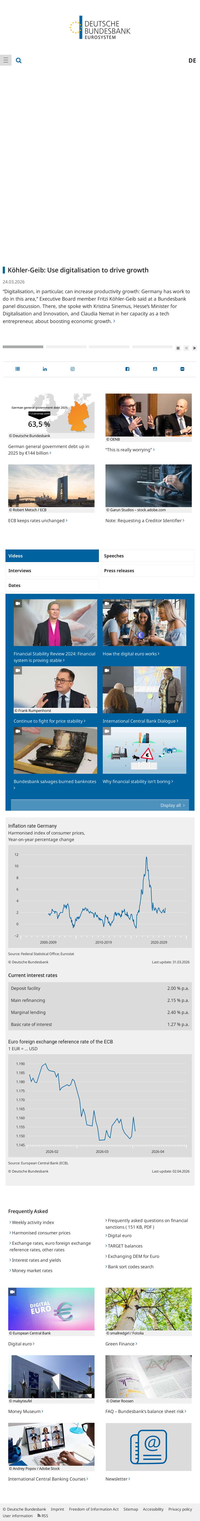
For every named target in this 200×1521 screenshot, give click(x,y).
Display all (171, 805)
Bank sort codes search (129, 1267)
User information (18, 1515)
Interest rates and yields (35, 1260)
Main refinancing (28, 1000)
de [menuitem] (192, 60)
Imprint (57, 1509)
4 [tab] (152, 346)
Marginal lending (28, 1012)
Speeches (114, 556)
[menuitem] (6, 60)
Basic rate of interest (31, 1024)
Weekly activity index (32, 1222)
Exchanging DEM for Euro (132, 1256)
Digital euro (118, 1235)
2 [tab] (66, 346)
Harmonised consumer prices (40, 1233)
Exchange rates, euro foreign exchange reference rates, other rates (50, 1246)
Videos (15, 556)
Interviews (19, 571)
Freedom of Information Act (94, 1509)
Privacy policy (180, 1509)
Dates (14, 585)
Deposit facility (25, 988)
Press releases (119, 571)
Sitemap (131, 1509)
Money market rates (31, 1270)
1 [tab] (23, 346)
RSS (43, 1515)
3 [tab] (109, 346)
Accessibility (153, 1509)
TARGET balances (123, 1246)
